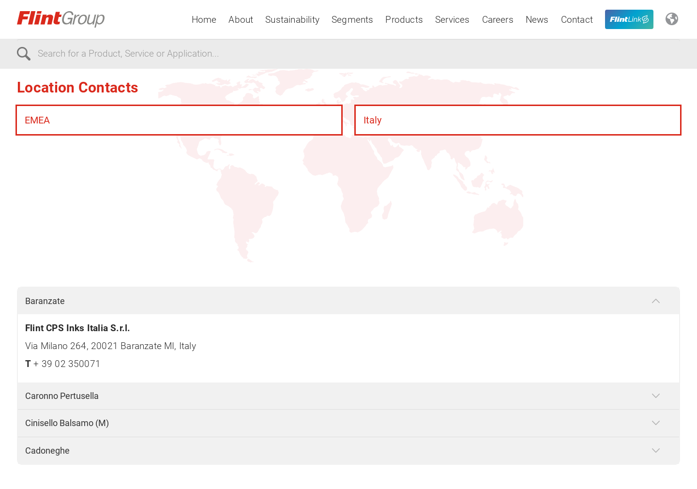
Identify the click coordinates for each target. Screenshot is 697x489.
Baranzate (45, 301)
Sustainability (292, 19)
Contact (577, 19)
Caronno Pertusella (62, 396)
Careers (498, 19)
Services (452, 19)
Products (404, 19)
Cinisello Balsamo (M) (67, 423)
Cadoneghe (47, 450)
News (537, 19)
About (240, 19)
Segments (353, 19)
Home (204, 19)
